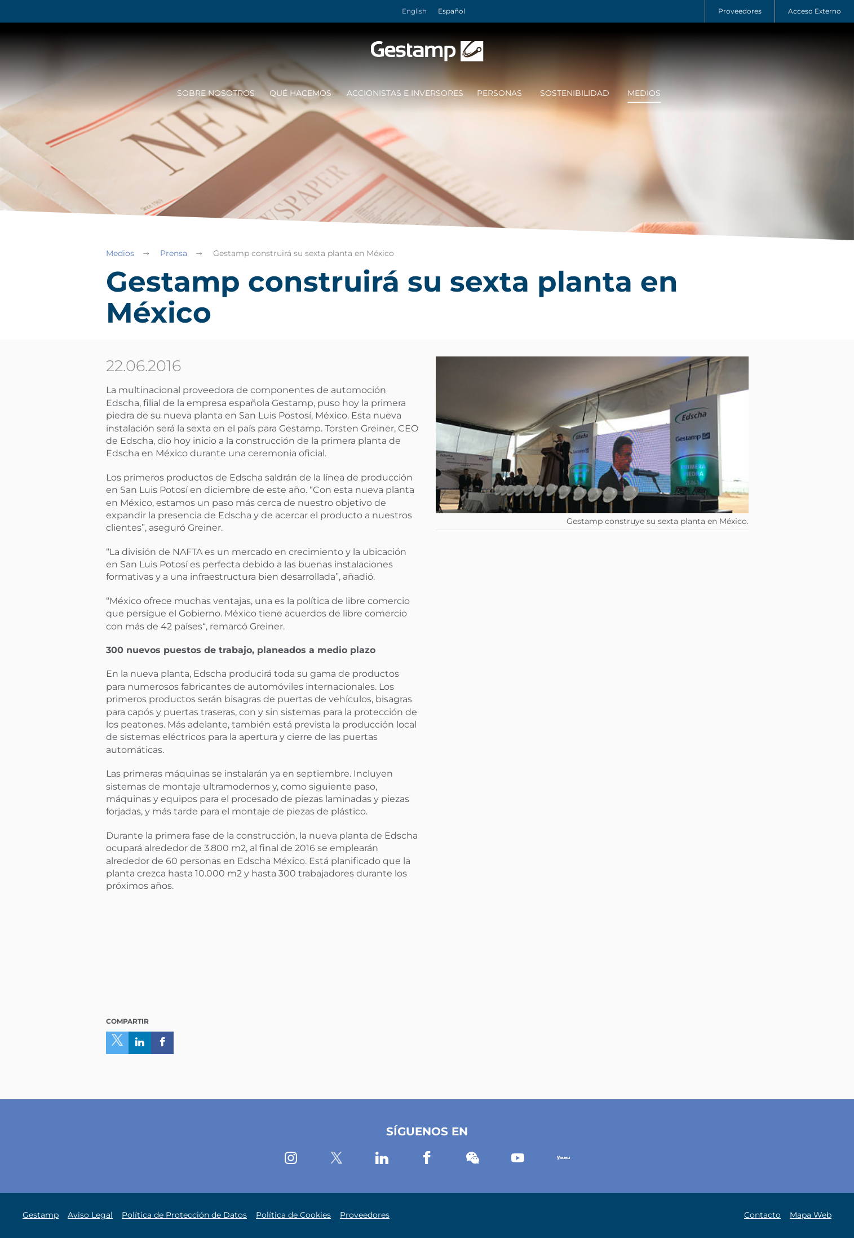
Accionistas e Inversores (405, 93)
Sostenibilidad (574, 93)
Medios (644, 93)
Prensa (173, 253)
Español (451, 11)
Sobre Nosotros (216, 93)
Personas (499, 93)
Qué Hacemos (300, 93)
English (414, 11)
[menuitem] (214, 94)
